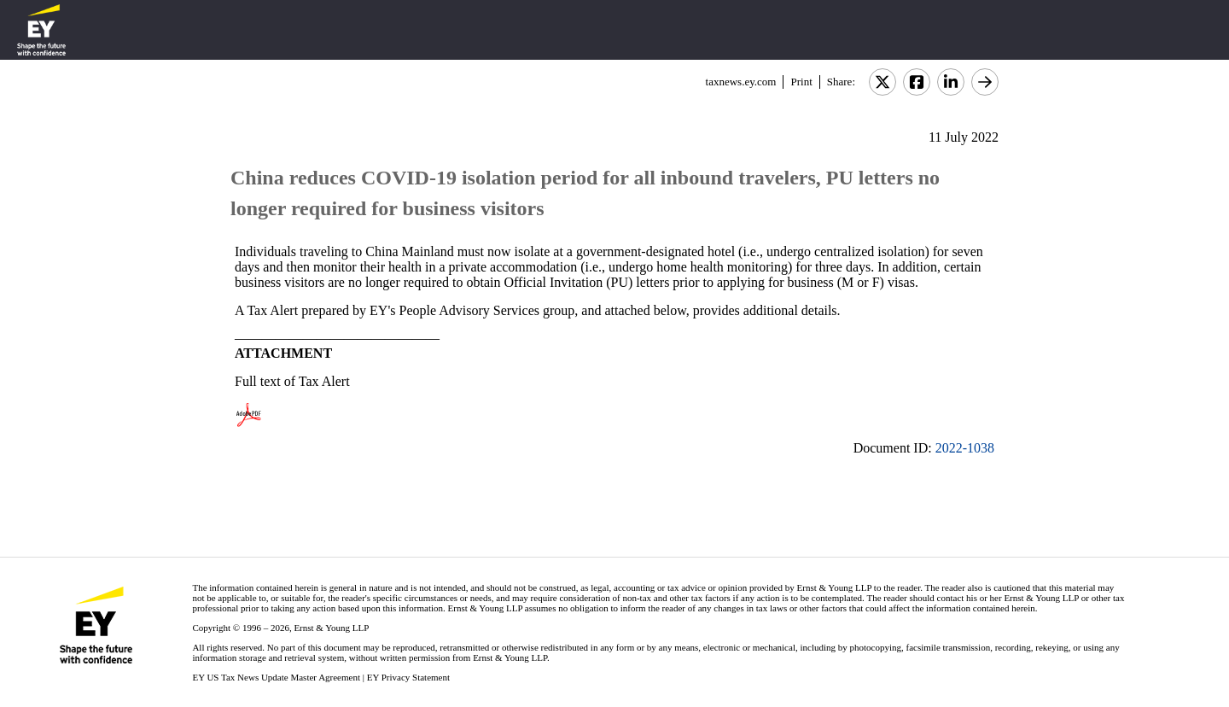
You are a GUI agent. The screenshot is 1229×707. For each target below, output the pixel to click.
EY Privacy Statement (408, 677)
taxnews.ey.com (741, 81)
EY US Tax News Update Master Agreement (276, 677)
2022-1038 (964, 448)
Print (801, 81)
